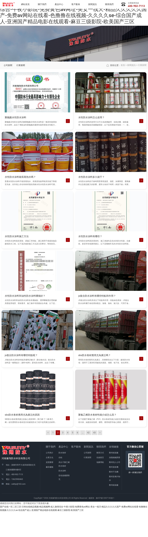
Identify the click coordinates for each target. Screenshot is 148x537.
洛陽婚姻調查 (114, 483)
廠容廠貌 (49, 492)
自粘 (60, 483)
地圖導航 (100, 487)
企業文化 (49, 483)
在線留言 (100, 483)
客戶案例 (76, 471)
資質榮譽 (49, 487)
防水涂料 (62, 496)
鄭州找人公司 (114, 487)
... (82, 458)
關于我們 (50, 471)
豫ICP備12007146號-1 (105, 523)
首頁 (123, 90)
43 (94, 458)
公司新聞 (8, 90)
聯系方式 (100, 478)
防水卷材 (62, 478)
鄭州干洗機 (113, 497)
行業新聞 (20, 90)
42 (88, 458)
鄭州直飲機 (113, 492)
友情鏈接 (114, 471)
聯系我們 (101, 471)
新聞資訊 (131, 90)
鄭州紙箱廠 (113, 478)
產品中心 (63, 471)
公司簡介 (49, 478)
